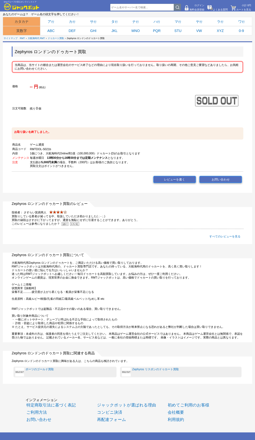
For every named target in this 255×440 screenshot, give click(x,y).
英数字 (21, 31)
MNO (136, 31)
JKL (114, 31)
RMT (22, 38)
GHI (93, 31)
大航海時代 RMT (36, 38)
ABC (51, 31)
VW (199, 31)
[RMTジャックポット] (21, 6)
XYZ (220, 31)
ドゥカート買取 (56, 38)
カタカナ (22, 21)
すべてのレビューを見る (224, 236)
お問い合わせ (221, 179)
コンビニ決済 (109, 412)
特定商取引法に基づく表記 (51, 405)
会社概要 (176, 412)
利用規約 (176, 419)
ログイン (199, 5)
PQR (157, 31)
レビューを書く (174, 179)
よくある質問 (220, 9)
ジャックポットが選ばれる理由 (126, 405)
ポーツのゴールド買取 (34, 372)
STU (178, 31)
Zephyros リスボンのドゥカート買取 (150, 372)
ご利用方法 (36, 412)
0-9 (241, 31)
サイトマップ (11, 38)
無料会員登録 (196, 9)
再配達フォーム (111, 419)
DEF (72, 31)
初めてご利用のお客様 (188, 405)
